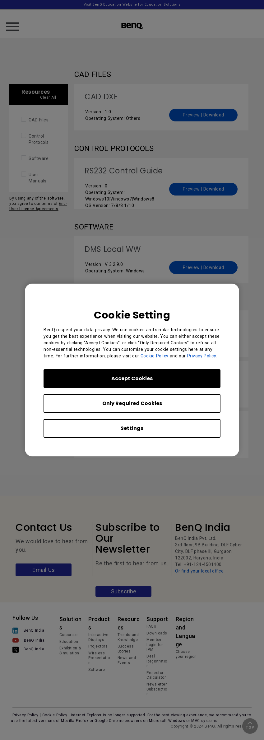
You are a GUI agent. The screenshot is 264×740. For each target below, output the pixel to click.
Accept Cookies (132, 378)
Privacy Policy (201, 355)
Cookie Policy (155, 355)
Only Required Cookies (132, 403)
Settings (132, 428)
